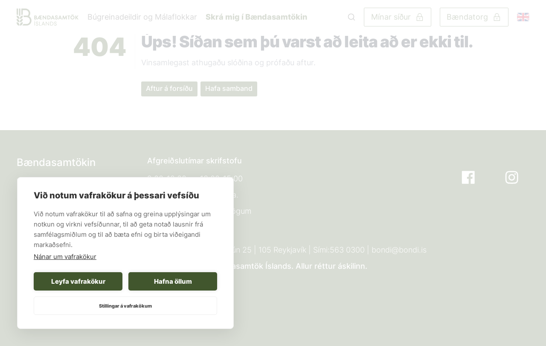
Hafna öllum (173, 281)
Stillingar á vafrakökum (125, 306)
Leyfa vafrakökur (78, 281)
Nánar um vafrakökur (65, 257)
